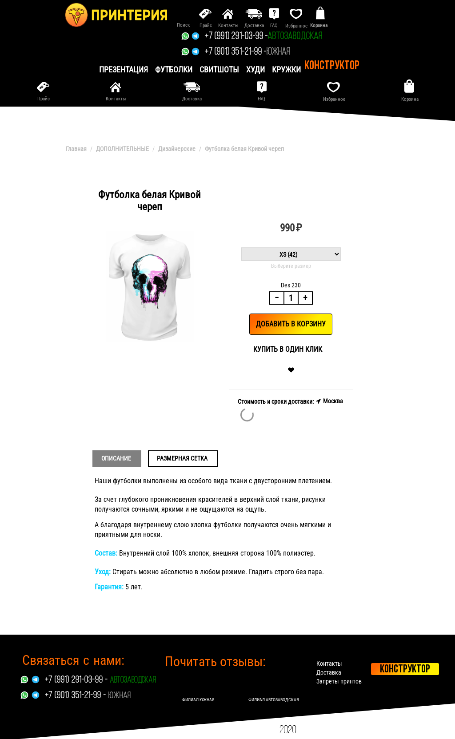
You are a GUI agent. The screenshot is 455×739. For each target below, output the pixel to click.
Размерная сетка (182, 458)
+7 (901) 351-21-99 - (235, 52)
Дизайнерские (177, 148)
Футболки (173, 69)
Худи (255, 69)
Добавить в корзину (291, 324)
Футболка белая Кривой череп (244, 148)
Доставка (329, 672)
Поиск (183, 25)
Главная (76, 148)
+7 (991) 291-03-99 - (235, 37)
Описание (116, 458)
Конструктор (331, 66)
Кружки (286, 69)
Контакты (330, 663)
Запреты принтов (340, 681)
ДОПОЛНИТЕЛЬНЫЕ (122, 148)
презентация (123, 69)
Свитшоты (219, 69)
